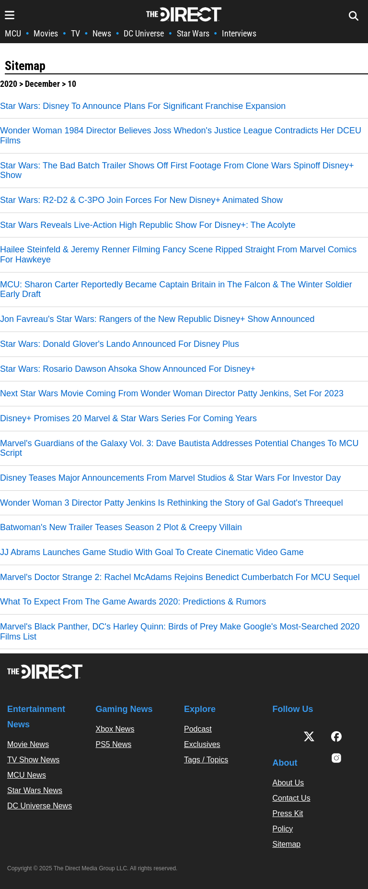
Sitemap (25, 66)
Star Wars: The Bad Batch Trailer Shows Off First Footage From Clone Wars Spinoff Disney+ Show (177, 170)
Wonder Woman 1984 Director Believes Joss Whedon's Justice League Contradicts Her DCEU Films (180, 135)
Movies (46, 33)
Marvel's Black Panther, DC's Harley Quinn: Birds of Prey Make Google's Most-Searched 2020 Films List (180, 631)
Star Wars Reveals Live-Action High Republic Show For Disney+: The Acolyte (148, 225)
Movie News (28, 744)
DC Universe (144, 33)
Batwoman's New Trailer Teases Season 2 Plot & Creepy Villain (121, 527)
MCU (13, 33)
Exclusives (202, 744)
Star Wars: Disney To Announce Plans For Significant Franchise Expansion (143, 106)
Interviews (239, 33)
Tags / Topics (206, 760)
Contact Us (291, 798)
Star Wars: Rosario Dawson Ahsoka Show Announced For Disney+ (127, 369)
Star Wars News (34, 790)
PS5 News (114, 744)
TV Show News (33, 760)
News (101, 33)
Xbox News (115, 729)
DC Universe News (39, 806)
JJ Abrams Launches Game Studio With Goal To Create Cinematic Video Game (152, 552)
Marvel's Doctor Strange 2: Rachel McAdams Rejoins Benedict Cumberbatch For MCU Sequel (180, 577)
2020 (8, 84)
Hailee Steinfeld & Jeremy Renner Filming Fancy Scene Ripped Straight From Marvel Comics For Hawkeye (178, 254)
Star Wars (193, 33)
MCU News (26, 775)
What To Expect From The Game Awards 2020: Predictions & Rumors (133, 601)
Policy (283, 829)
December (42, 84)
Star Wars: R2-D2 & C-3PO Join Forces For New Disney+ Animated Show (141, 200)
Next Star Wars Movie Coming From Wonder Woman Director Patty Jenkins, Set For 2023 (172, 393)
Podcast (198, 729)
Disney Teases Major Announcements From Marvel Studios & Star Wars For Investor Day (170, 478)
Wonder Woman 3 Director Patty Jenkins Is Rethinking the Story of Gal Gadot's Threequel (171, 503)
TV (75, 33)
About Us (288, 783)
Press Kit (288, 813)
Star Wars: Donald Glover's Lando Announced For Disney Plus (119, 344)
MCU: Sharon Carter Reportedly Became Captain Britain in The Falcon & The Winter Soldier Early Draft (176, 289)
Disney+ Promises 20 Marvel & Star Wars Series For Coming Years (128, 418)
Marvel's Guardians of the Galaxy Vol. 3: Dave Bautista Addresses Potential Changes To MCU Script (179, 448)
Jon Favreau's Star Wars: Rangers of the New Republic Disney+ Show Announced (157, 319)
